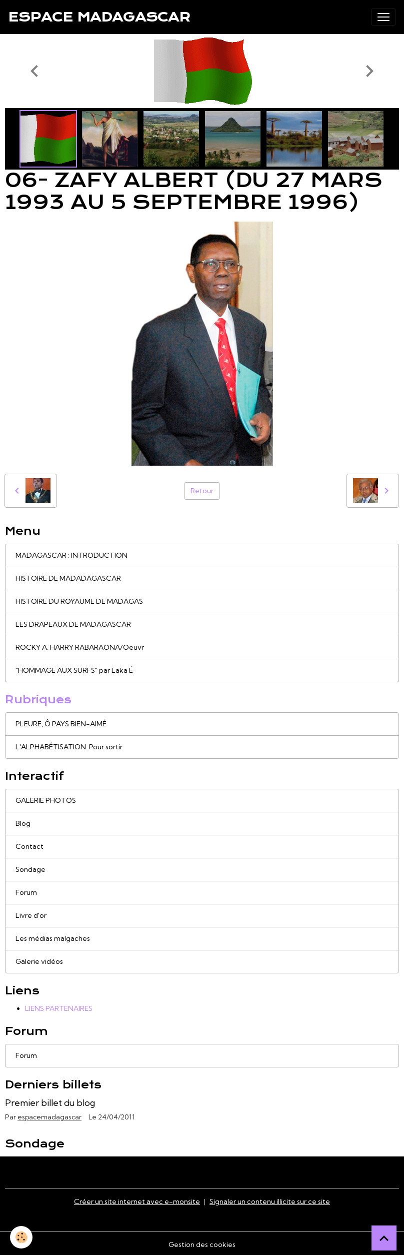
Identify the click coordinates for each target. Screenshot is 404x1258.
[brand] (99, 17)
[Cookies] (21, 1237)
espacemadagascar (50, 1117)
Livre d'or (31, 915)
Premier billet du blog (50, 1102)
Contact (30, 846)
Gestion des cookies (202, 1244)
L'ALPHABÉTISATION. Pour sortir (69, 746)
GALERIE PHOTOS (46, 800)
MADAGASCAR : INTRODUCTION (72, 555)
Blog (23, 823)
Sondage (31, 869)
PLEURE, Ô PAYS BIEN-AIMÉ (61, 723)
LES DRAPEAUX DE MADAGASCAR (73, 624)
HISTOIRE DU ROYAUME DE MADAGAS (79, 601)
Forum (26, 892)
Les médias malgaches (53, 938)
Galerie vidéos (39, 961)
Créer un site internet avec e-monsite (137, 1201)
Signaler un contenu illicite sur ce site (270, 1201)
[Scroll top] (384, 1237)
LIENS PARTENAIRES (58, 1008)
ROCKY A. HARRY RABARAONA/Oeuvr (80, 647)
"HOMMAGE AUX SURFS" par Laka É (74, 670)
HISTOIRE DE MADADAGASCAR (68, 578)
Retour (202, 490)
